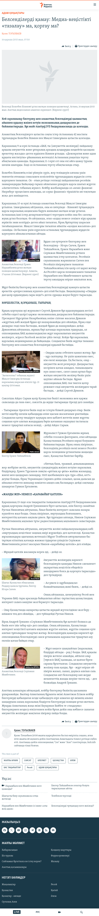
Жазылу (55, 861)
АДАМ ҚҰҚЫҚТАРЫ (13, 13)
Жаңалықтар (9, 884)
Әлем (53, 896)
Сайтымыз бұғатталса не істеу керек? (21, 861)
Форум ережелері (60, 856)
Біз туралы (7, 856)
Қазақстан (7, 890)
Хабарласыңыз (10, 850)
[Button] (66, 46)
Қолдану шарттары (61, 850)
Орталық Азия (9, 902)
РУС (38, 912)
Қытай (54, 890)
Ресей (54, 884)
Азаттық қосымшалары (14, 867)
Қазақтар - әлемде (11, 896)
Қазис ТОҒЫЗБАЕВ (11, 34)
